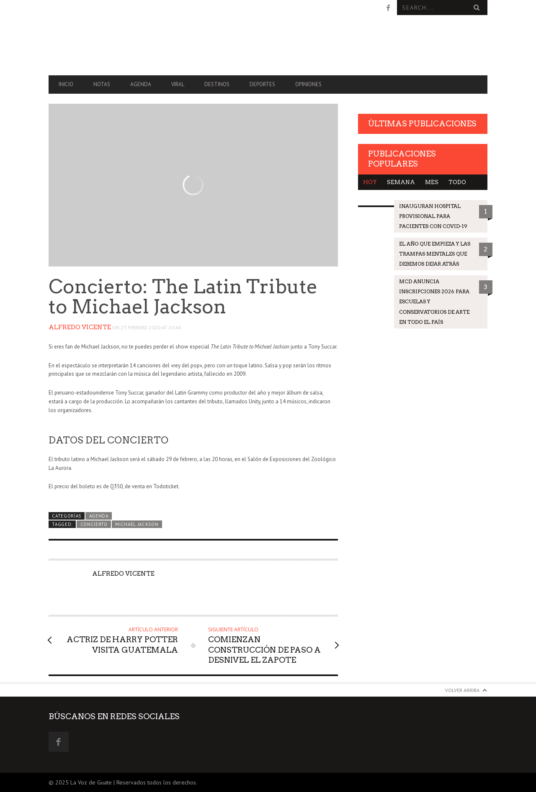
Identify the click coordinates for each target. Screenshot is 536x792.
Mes (431, 182)
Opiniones (308, 84)
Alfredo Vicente (80, 327)
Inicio (66, 84)
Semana (401, 182)
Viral (177, 84)
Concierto (94, 524)
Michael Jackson (136, 524)
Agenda (140, 84)
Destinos (216, 84)
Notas (101, 84)
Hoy (370, 182)
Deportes (262, 84)
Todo (457, 182)
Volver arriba (462, 690)
